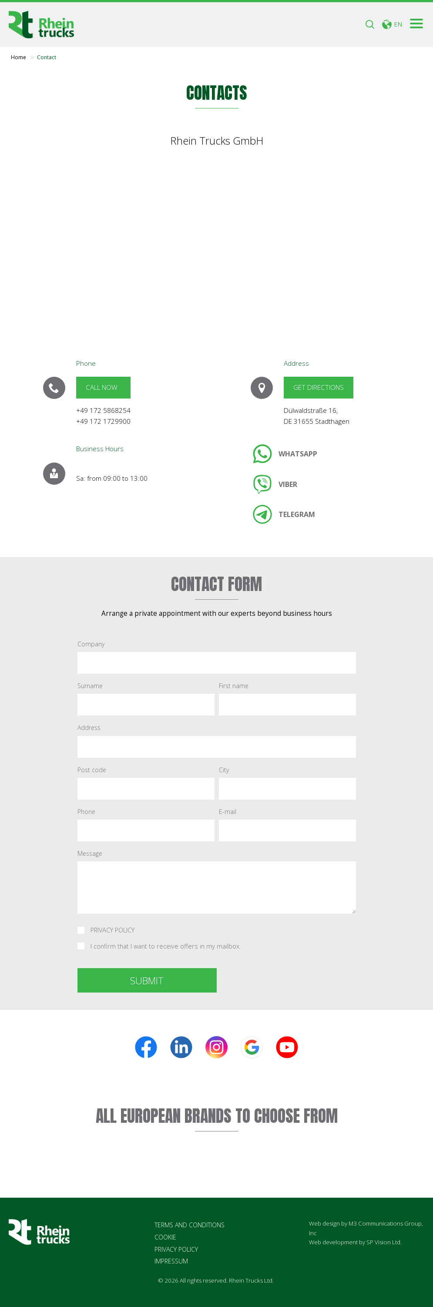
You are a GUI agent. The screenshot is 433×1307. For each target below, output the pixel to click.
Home (18, 57)
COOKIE (165, 1237)
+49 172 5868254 (103, 410)
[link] (285, 453)
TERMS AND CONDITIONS (189, 1225)
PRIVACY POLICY (112, 930)
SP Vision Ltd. (384, 1242)
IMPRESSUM (171, 1261)
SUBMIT (147, 980)
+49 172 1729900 (103, 421)
